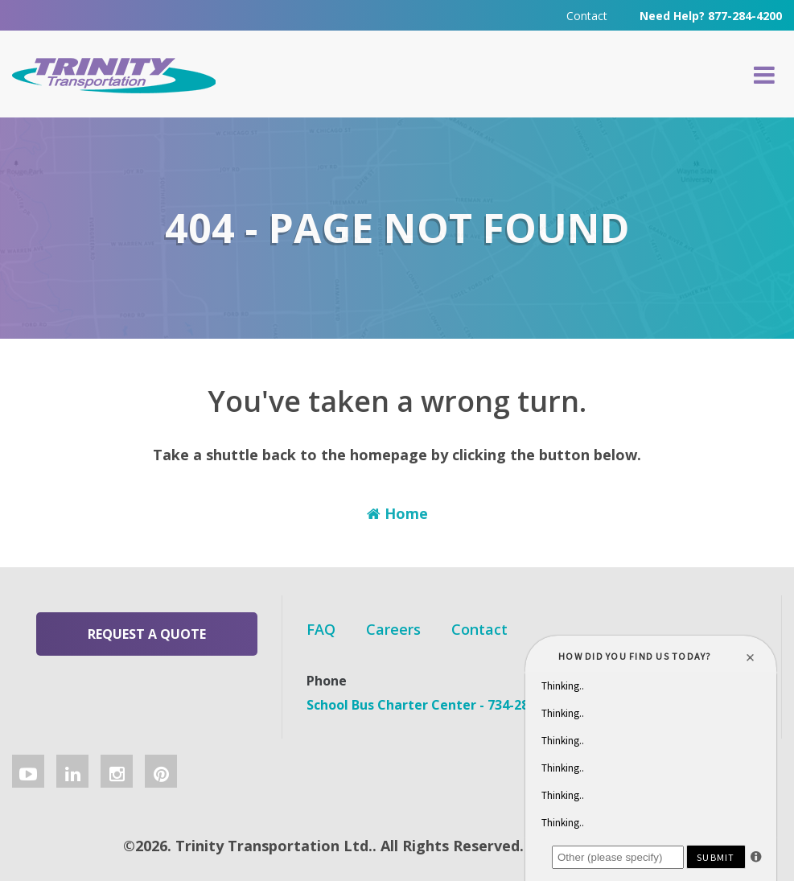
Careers (393, 629)
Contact (586, 15)
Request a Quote (147, 634)
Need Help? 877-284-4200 (711, 15)
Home (397, 513)
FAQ (320, 629)
